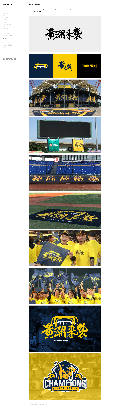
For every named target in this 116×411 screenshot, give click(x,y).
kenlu (4, 15)
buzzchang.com (7, 4)
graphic (5, 38)
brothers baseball (7, 42)
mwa (4, 31)
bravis (4, 19)
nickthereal (5, 17)
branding (5, 12)
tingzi (4, 26)
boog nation (6, 33)
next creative (6, 28)
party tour (5, 40)
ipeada (4, 22)
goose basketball (7, 24)
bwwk (4, 21)
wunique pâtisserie (7, 35)
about (4, 9)
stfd (4, 47)
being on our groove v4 (8, 45)
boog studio (6, 13)
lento (4, 30)
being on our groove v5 (8, 44)
